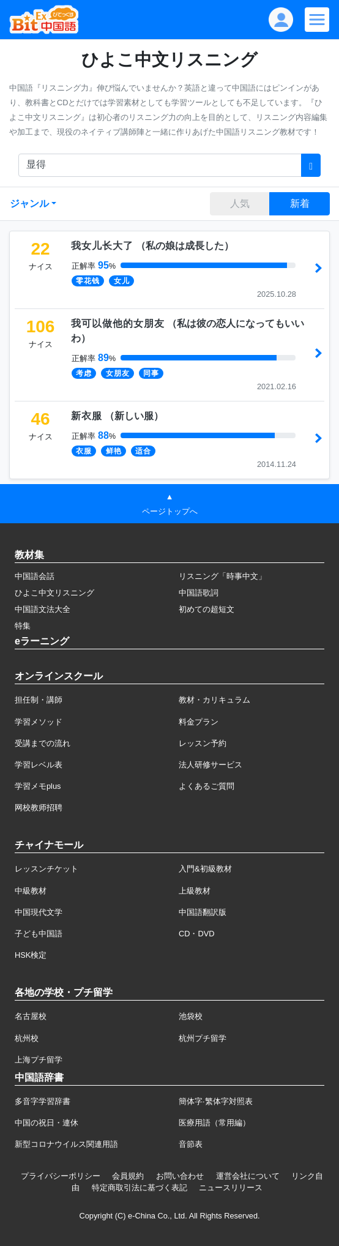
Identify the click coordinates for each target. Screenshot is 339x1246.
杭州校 (27, 1038)
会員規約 (128, 1176)
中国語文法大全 (42, 609)
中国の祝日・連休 (46, 1122)
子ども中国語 (38, 933)
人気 (240, 203)
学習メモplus (38, 786)
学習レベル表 (38, 764)
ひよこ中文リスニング (54, 592)
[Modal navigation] (317, 19)
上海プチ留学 (38, 1059)
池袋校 (191, 1016)
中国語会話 (34, 576)
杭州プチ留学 (202, 1038)
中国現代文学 (38, 912)
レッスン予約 (202, 743)
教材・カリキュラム (214, 699)
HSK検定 (31, 955)
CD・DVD (197, 933)
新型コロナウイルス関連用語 (66, 1144)
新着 (300, 203)
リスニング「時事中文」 (222, 576)
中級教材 (31, 890)
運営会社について (248, 1176)
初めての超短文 (206, 609)
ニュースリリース (231, 1187)
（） (152, 246)
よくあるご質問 (206, 786)
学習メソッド (38, 721)
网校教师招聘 (38, 807)
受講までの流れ (42, 743)
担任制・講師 (38, 699)
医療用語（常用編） (214, 1122)
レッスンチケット (46, 868)
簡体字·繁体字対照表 (216, 1101)
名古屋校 (31, 1016)
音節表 (191, 1144)
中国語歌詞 (198, 592)
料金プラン (198, 721)
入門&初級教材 (205, 868)
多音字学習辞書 (42, 1101)
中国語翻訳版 (202, 912)
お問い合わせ (180, 1176)
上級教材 (194, 890)
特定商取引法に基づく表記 (139, 1187)
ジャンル (29, 203)
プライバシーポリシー (60, 1176)
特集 (23, 625)
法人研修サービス (210, 764)
